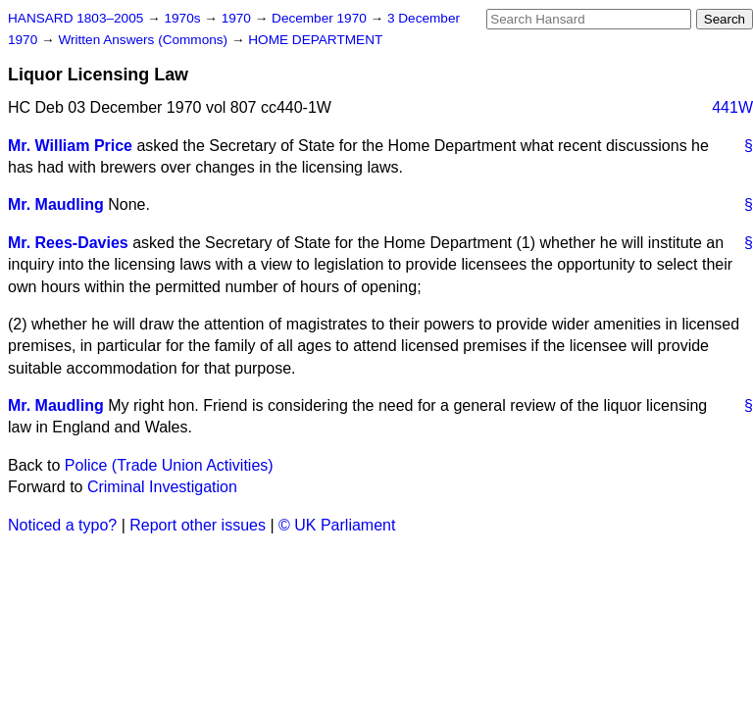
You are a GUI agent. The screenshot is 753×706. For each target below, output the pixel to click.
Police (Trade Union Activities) (169, 465)
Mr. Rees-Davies (68, 242)
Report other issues (197, 525)
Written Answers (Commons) (144, 39)
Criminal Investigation (162, 487)
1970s (184, 18)
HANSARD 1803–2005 (75, 18)
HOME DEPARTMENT (315, 39)
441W (732, 107)
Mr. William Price (70, 145)
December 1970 (321, 18)
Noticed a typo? (62, 525)
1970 (238, 18)
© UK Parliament (336, 525)
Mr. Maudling (56, 204)
